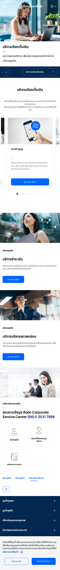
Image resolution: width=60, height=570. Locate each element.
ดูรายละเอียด (30, 182)
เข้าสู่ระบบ (53, 5)
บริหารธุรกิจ (20, 478)
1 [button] (17, 194)
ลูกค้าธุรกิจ (7, 478)
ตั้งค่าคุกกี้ (16, 561)
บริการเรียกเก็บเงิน (36, 478)
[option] (30, 152)
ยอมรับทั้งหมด (44, 561)
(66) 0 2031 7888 (41, 417)
